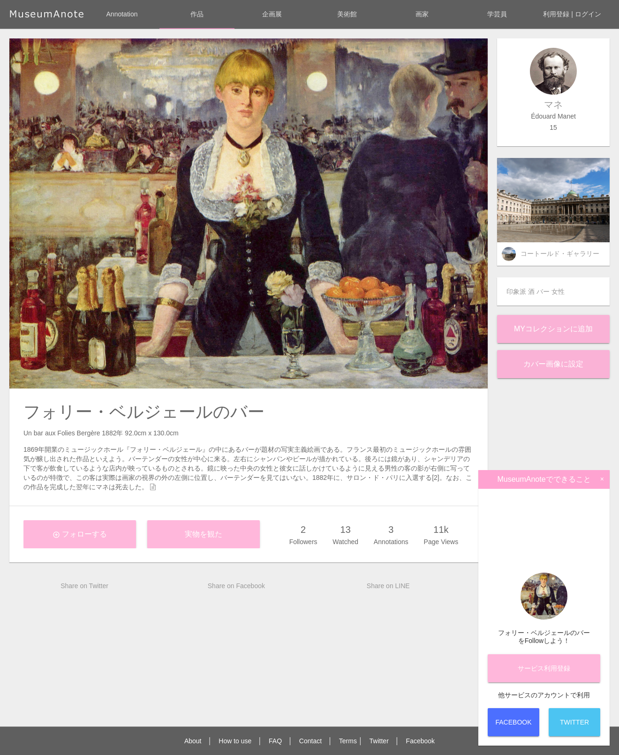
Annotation (122, 14)
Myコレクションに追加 (553, 329)
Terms (348, 741)
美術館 (347, 14)
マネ (553, 104)
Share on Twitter (84, 586)
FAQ (275, 741)
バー (543, 291)
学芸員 (497, 14)
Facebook (420, 741)
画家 (422, 14)
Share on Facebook (236, 586)
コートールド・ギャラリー (560, 253)
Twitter (379, 741)
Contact (310, 741)
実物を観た (203, 534)
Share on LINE (388, 586)
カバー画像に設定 (553, 364)
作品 (197, 14)
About (193, 741)
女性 (558, 291)
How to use (235, 741)
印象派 (516, 291)
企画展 (272, 14)
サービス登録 (544, 668)
